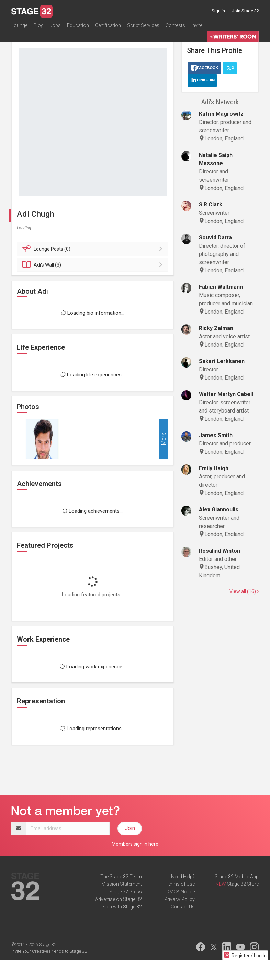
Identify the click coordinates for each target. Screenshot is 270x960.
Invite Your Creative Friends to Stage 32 (49, 951)
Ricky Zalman (216, 328)
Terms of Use (180, 884)
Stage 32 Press (125, 891)
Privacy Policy (179, 899)
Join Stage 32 (245, 10)
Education (78, 25)
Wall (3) (93, 265)
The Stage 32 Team (121, 876)
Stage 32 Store (243, 884)
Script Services (143, 25)
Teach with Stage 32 (120, 907)
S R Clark (210, 204)
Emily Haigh (213, 468)
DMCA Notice (180, 891)
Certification (108, 25)
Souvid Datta (215, 237)
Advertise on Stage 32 (118, 899)
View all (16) (244, 591)
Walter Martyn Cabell (226, 394)
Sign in (218, 10)
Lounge (19, 25)
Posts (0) (93, 249)
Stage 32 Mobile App (237, 876)
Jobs (55, 25)
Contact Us (183, 907)
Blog (39, 25)
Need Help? (183, 876)
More (163, 438)
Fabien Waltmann (221, 287)
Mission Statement (121, 884)
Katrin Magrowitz (221, 114)
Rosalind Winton (219, 550)
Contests (175, 25)
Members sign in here (135, 844)
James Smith (216, 435)
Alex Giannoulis (218, 509)
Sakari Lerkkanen (222, 361)
